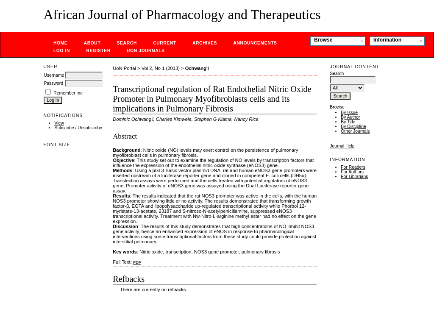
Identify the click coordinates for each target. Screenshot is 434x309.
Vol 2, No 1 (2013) (161, 68)
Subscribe (64, 127)
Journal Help (342, 146)
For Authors (352, 172)
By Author (350, 117)
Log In (61, 50)
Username (54, 75)
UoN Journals (145, 50)
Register (98, 50)
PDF (137, 262)
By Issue (349, 112)
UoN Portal (124, 68)
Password (53, 83)
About (92, 43)
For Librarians (354, 176)
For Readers (353, 167)
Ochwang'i (197, 68)
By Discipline (353, 126)
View (59, 123)
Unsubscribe (90, 127)
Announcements (255, 43)
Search (127, 43)
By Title (348, 122)
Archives (204, 43)
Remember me (68, 93)
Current (164, 43)
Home (60, 43)
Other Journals (355, 131)
